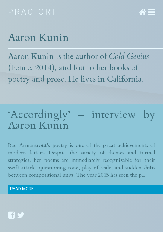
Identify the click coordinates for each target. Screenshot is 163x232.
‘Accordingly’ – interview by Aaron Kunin (81, 120)
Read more (22, 188)
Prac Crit (35, 12)
